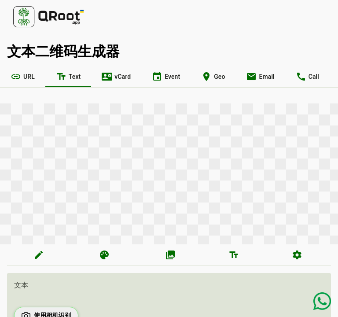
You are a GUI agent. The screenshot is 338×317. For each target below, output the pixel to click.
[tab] (22, 76)
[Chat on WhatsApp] (322, 301)
